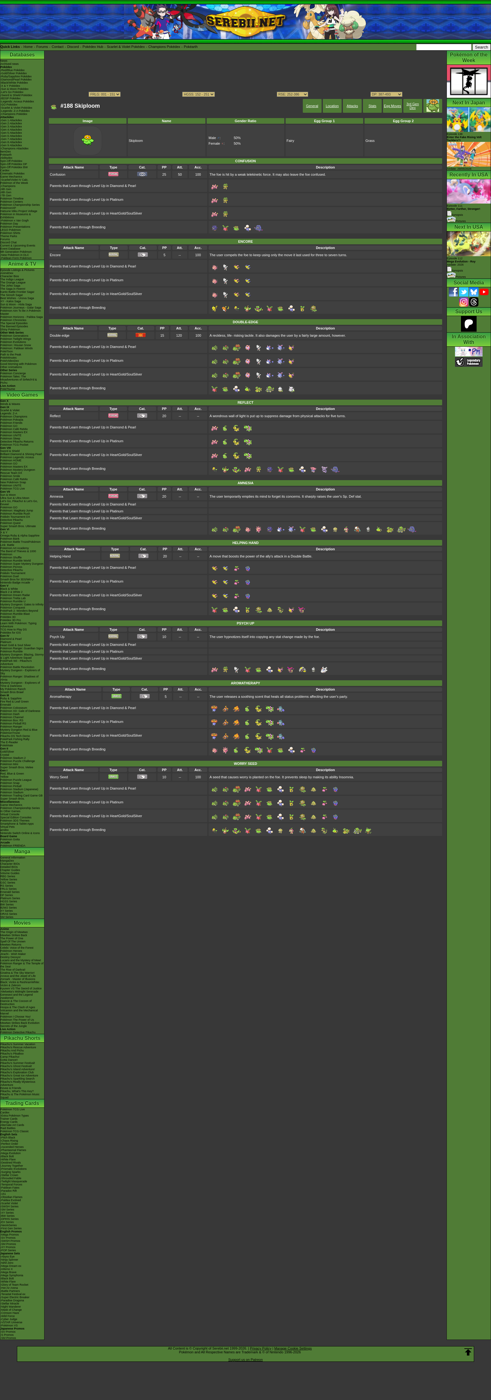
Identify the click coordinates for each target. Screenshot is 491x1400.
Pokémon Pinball (11, 786)
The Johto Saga (10, 285)
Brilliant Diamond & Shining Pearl (21, 454)
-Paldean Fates (9, 1187)
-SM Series (7, 1209)
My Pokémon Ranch (13, 689)
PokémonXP (8, 208)
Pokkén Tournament (12, 573)
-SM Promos (8, 1244)
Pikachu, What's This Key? (17, 1091)
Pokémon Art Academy (14, 548)
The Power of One (11, 938)
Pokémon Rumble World (15, 560)
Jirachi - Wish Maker (13, 954)
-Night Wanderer (10, 1306)
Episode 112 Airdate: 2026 (461, 261)
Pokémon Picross (11, 566)
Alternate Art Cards (12, 1125)
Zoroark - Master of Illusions (17, 979)
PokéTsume (7, 389)
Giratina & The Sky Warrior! (17, 972)
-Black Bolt (7, 1156)
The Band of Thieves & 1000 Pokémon (18, 553)
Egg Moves (392, 106)
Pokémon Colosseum (13, 707)
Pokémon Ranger (11, 726)
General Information (12, 857)
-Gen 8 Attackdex (11, 142)
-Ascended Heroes (12, 1147)
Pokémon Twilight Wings (15, 338)
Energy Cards (9, 1121)
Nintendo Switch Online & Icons (20, 833)
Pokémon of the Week (14, 182)
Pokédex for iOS (10, 632)
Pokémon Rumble (11, 651)
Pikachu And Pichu (12, 1050)
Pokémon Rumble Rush (15, 513)
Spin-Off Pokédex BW (14, 167)
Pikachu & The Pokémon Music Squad (19, 1096)
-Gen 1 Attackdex (11, 120)
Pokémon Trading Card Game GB (21, 795)
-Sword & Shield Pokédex (16, 95)
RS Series (6, 885)
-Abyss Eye (7, 1256)
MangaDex (7, 860)
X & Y (4, 532)
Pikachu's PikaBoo (11, 1053)
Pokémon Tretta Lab (13, 598)
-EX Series (7, 1222)
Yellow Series (8, 879)
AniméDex (6, 273)
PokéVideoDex (9, 360)
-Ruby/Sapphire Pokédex (16, 76)
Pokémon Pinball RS (13, 723)
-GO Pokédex (9, 104)
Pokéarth (191, 47)
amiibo (4, 830)
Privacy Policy (260, 1348)
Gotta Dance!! (9, 1059)
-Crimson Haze (9, 1312)
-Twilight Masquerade (13, 1181)
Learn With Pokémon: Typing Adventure (18, 625)
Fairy (290, 141)
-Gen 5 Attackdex (11, 132)
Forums (42, 47)
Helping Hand (60, 556)
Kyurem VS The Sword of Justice (21, 988)
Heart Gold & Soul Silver (15, 645)
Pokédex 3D (8, 617)
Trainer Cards (9, 1118)
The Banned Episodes (14, 326)
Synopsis (455, 270)
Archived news (9, 63)
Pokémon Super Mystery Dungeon (22, 563)
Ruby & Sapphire (11, 698)
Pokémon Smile (10, 476)
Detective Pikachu (11, 519)
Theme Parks (8, 236)
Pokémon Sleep (10, 438)
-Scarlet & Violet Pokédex (16, 107)
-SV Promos (8, 1237)
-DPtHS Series (9, 1219)
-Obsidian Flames (11, 1197)
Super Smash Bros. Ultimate (18, 526)
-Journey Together (11, 1165)
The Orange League (13, 282)
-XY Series (7, 1212)
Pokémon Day (9, 223)
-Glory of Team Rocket (14, 1284)
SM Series (6, 917)
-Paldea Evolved (10, 1200)
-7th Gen (5, 195)
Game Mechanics (11, 176)
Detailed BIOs (9, 867)
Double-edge (60, 335)
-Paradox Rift (8, 1190)
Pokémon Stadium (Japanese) (19, 789)
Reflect (55, 416)
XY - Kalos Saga (10, 301)
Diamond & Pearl (11, 638)
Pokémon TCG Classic (14, 1131)
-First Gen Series (11, 1228)
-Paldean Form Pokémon (16, 258)
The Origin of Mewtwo (14, 932)
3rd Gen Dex (412, 106)
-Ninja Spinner (9, 1259)
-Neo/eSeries (8, 1225)
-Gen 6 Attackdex (11, 135)
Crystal (4, 754)
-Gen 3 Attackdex (11, 126)
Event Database (10, 248)
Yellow (4, 776)
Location (332, 106)
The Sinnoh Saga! (11, 295)
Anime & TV (22, 264)
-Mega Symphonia (11, 1275)
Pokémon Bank (9, 538)
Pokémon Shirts (10, 233)
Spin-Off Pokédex (11, 161)
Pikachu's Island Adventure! (17, 1069)
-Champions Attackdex (14, 148)
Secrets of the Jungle (13, 1026)
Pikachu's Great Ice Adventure (19, 1075)
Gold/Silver (7, 751)
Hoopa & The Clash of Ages (17, 1007)
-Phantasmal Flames (13, 1150)
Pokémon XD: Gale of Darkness (20, 711)
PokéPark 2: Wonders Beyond (19, 610)
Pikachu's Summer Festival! (17, 1063)
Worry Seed (59, 777)
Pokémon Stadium (11, 792)
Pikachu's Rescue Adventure (18, 1047)
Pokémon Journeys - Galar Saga (20, 307)
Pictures (456, 221)
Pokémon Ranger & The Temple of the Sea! (22, 965)
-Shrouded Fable (10, 1178)
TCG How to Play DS (13, 629)
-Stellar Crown (9, 1175)
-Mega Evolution (10, 1153)
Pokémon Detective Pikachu (18, 1032)
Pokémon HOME (11, 460)
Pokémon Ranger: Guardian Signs (21, 648)
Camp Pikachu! (9, 1056)
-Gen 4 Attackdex (11, 129)
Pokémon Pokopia (11, 419)
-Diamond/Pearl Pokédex (16, 79)
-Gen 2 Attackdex (11, 123)
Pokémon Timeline (11, 198)
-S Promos (7, 1334)
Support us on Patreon (245, 1359)
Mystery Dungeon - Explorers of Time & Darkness (20, 684)
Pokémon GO (9, 426)
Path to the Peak (10, 354)
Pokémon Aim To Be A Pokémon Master (20, 312)
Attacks (352, 106)
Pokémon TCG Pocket (14, 444)
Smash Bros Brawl (11, 692)
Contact (58, 47)
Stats (372, 106)
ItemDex (5, 151)
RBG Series (7, 876)
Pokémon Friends (11, 422)
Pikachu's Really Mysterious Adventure (17, 1083)
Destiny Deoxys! (10, 957)
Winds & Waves (10, 404)
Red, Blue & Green (12, 773)
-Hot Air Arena (9, 1287)
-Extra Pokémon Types (14, 1115)
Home (28, 47)
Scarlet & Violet (9, 410)
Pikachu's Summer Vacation (17, 1044)
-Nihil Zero (6, 1262)
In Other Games (10, 811)
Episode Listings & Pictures (17, 270)
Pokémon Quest (10, 523)
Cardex (4, 170)
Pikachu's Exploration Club (17, 1072)
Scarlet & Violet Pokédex (126, 47)
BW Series (7, 904)
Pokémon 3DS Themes (14, 820)
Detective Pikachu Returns (17, 441)
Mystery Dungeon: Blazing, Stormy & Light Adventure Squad (22, 656)
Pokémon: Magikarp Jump (16, 510)
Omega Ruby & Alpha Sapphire (19, 535)
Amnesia (56, 496)
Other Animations (11, 367)
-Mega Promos (9, 1234)
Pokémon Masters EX (14, 432)
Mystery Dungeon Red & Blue (19, 729)
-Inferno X (6, 1269)
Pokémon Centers (11, 201)
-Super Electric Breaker (14, 1297)
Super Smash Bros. (12, 798)
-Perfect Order (9, 1143)
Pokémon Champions (13, 416)
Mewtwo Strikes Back (13, 935)
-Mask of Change (11, 1309)
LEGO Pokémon (10, 229)
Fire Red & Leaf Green (14, 701)
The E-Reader (9, 742)
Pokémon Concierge (13, 373)
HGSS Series (8, 901)
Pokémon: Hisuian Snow (15, 345)
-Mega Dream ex (10, 1266)
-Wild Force (7, 1316)
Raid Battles (8, 1128)
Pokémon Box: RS (11, 720)
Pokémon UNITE (11, 435)
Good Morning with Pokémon (18, 364)
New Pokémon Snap (13, 482)
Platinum (5, 642)
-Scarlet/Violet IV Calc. (14, 179)
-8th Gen (5, 192)
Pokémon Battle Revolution (17, 667)
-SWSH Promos (10, 1240)
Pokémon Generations (14, 335)
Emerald (5, 704)
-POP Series (8, 1250)
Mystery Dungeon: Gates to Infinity (22, 604)
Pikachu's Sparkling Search (17, 1078)
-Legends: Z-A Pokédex (15, 110)
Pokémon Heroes (11, 950)
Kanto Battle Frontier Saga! (17, 291)
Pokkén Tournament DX (15, 516)
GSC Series (7, 882)
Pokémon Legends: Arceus (17, 457)
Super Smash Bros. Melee (16, 767)
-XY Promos (7, 1247)
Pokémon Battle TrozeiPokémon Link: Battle (20, 543)
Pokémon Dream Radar (15, 595)
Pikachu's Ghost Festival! (16, 1066)
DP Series (6, 895)
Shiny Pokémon (10, 329)
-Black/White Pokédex (14, 82)
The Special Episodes (14, 323)
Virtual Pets (7, 826)
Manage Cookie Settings (293, 1348)
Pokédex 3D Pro (10, 620)
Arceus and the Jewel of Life (18, 975)
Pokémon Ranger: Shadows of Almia (19, 678)
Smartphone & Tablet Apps (17, 823)
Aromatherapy (60, 696)
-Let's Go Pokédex (11, 92)
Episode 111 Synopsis (463, 210)
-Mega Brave (8, 1272)
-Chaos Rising (9, 1140)
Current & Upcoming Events (17, 245)
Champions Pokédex (164, 47)
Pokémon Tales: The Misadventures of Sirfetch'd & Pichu (18, 379)
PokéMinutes (8, 357)
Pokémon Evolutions (13, 342)
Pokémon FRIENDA (12, 845)
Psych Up (57, 637)
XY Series (6, 910)
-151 (3, 1193)
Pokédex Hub (93, 47)
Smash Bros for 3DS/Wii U (17, 579)
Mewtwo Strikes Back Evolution (19, 1022)
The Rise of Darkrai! (12, 969)
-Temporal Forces (11, 1184)
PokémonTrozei (10, 732)
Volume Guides (9, 873)
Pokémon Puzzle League (16, 779)
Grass (370, 141)
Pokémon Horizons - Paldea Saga (21, 317)
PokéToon (6, 351)
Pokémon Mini (9, 764)
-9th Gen (5, 189)
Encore (55, 255)
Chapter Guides (10, 870)
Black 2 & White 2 (11, 592)
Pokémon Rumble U (13, 601)
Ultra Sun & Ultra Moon (14, 498)
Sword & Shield (10, 451)
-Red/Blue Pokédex (12, 70)
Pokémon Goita (10, 839)
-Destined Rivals (10, 1162)
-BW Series (7, 1215)
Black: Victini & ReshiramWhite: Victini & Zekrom (20, 984)
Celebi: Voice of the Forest (17, 947)
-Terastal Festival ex (12, 1294)
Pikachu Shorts (22, 1038)
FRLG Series (8, 888)
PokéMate (6, 745)
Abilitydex (6, 157)
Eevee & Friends (10, 1088)
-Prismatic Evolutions (13, 1168)
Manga (22, 851)
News (4, 60)
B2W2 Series (8, 907)
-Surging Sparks (10, 1172)
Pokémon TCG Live (12, 488)
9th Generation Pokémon (16, 251)
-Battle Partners (10, 1291)
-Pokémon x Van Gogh (14, 220)
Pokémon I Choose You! (15, 1016)
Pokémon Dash (10, 714)
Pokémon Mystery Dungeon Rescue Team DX (17, 471)
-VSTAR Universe (11, 1322)
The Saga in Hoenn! (12, 288)
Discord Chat (8, 242)
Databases (22, 54)
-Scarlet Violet (9, 1203)
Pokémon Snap (10, 783)
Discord (73, 47)
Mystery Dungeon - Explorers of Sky (20, 672)
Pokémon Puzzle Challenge (17, 761)
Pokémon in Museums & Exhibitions (15, 216)
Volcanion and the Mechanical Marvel (19, 1012)
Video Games (22, 394)
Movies (22, 923)
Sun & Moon (8, 494)
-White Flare (8, 1159)
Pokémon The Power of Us (17, 1019)
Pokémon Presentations (15, 226)
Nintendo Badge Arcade (15, 582)
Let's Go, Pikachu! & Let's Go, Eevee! (19, 503)
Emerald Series (10, 892)
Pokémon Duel (9, 576)
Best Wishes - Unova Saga (17, 298)
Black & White (9, 588)
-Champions (8, 186)
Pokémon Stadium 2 (13, 758)
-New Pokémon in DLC (14, 255)
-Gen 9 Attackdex (11, 145)
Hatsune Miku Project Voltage (18, 211)
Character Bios (9, 276)
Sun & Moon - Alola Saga (16, 304)
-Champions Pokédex (13, 114)
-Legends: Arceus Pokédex (17, 101)
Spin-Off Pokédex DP (13, 164)
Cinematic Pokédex (12, 173)
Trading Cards (22, 1103)
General (312, 106)
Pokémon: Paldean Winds (16, 348)
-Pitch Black (7, 1137)
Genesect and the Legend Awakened (16, 996)
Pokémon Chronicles (13, 320)
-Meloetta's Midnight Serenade (19, 991)
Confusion (57, 174)
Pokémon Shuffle (11, 557)
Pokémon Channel (11, 717)
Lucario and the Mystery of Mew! (20, 960)
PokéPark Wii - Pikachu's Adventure (16, 662)
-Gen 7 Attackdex (11, 139)
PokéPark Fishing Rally (14, 739)
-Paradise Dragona (12, 1300)
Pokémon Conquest (12, 607)
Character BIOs (10, 863)
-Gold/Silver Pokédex (13, 73)
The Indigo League (12, 279)
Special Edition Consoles (16, 817)
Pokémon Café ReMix (14, 429)
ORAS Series (8, 913)
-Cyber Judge (8, 1319)
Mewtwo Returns (10, 944)
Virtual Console (9, 814)
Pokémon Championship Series (20, 204)
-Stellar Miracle (9, 1303)
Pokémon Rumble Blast (15, 613)
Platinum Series (10, 898)
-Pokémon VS (9, 1325)
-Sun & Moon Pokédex (14, 89)
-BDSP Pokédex (10, 98)
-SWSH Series (9, 1206)
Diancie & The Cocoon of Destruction (16, 1002)
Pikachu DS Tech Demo (15, 736)
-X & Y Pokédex (10, 85)
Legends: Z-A (8, 413)
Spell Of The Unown (12, 941)
